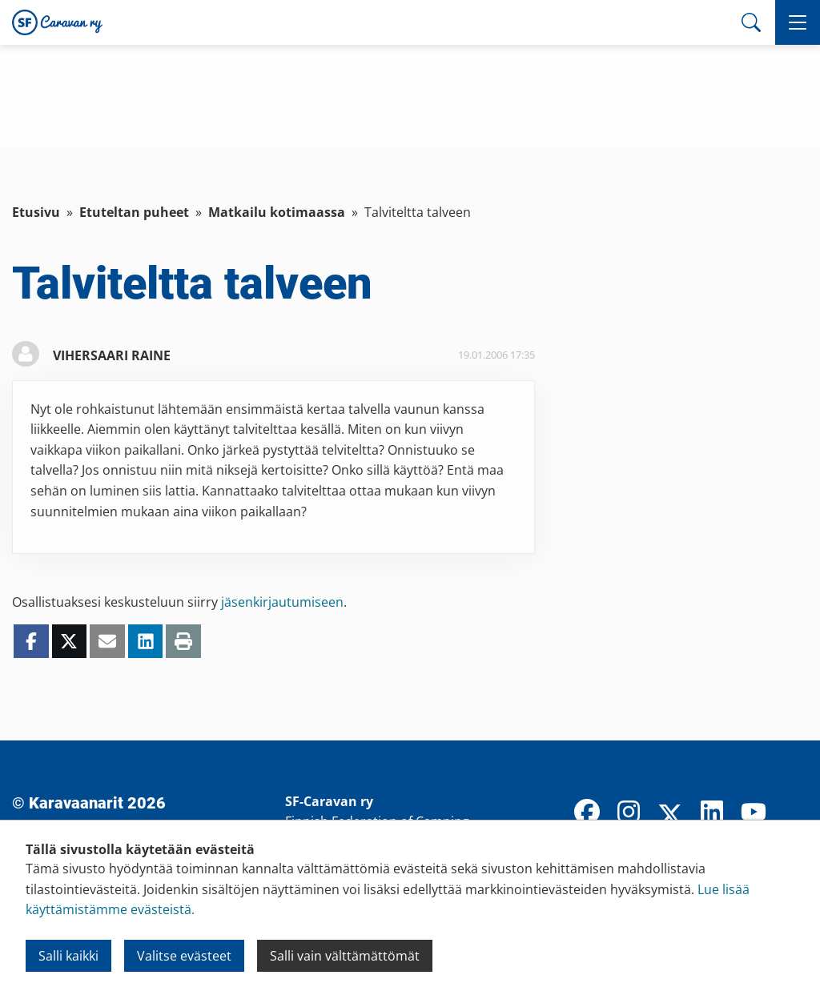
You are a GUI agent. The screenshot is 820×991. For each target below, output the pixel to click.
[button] (797, 22)
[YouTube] (753, 813)
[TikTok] (795, 813)
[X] (670, 816)
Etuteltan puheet (134, 212)
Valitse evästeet (184, 956)
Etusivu (36, 212)
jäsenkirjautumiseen (282, 602)
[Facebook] (587, 813)
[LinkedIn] (712, 813)
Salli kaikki (68, 956)
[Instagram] (628, 813)
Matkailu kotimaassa (276, 212)
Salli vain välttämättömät (345, 956)
